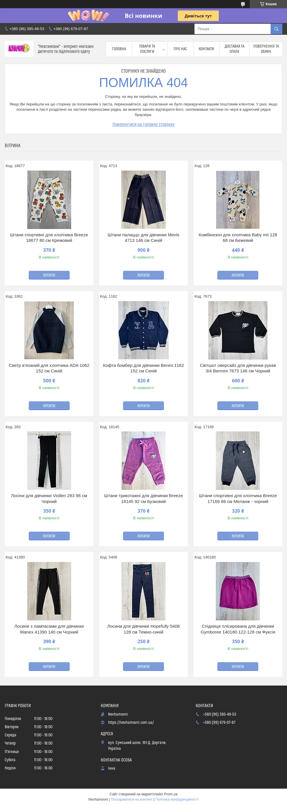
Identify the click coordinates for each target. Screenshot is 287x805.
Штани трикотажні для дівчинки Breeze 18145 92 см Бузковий (143, 498)
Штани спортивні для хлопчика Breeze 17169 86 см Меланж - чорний (238, 498)
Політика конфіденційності (177, 799)
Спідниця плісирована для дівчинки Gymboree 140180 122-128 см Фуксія (238, 629)
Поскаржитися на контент (131, 799)
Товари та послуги (147, 49)
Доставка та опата (234, 49)
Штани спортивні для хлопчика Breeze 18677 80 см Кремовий (49, 237)
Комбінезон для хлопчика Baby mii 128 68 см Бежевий (238, 237)
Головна (119, 49)
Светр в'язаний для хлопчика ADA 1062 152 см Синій (49, 368)
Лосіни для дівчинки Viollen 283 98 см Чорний (49, 498)
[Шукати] (276, 29)
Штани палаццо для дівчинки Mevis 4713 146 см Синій (144, 237)
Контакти (206, 49)
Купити (49, 275)
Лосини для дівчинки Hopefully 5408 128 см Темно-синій (143, 629)
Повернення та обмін (266, 49)
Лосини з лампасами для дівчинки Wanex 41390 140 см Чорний (49, 629)
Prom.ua (170, 794)
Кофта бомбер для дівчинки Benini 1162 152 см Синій (143, 368)
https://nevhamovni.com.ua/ (131, 722)
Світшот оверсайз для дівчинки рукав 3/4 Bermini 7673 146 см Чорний (238, 368)
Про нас (180, 49)
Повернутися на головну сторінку (143, 124)
